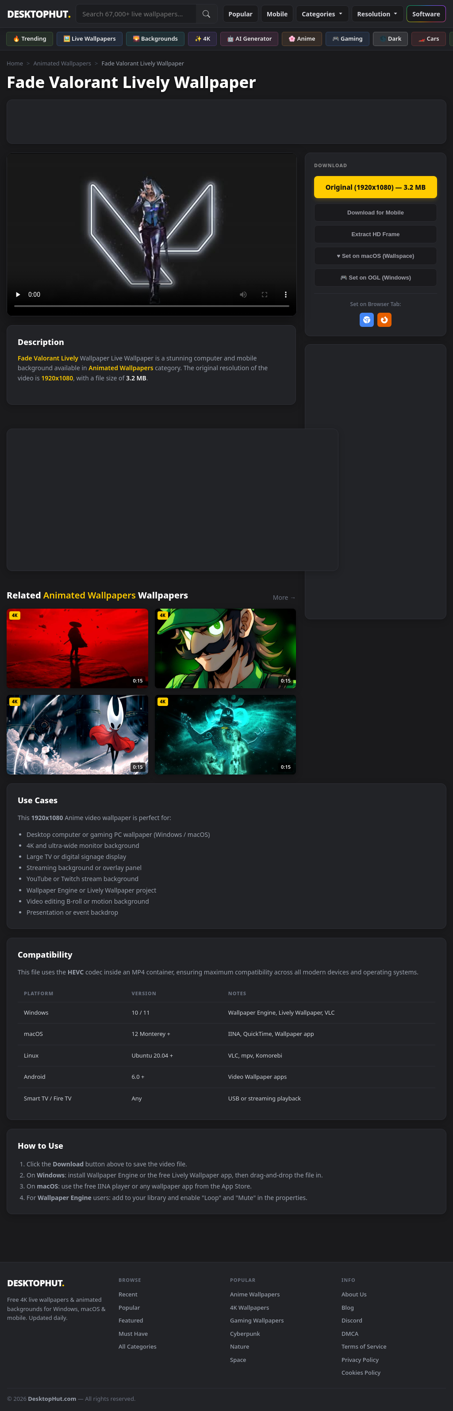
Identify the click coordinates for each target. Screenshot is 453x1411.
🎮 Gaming (347, 38)
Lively (69, 358)
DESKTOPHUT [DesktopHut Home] (38, 14)
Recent (128, 1294)
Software (426, 14)
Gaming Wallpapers (257, 1320)
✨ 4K (202, 38)
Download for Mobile (375, 212)
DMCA (350, 1334)
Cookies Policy (361, 1372)
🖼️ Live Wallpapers (89, 38)
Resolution (378, 14)
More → (284, 597)
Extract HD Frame (375, 234)
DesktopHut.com (52, 1399)
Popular (241, 14)
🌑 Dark (391, 38)
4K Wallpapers (249, 1307)
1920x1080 (57, 378)
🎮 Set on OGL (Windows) (375, 277)
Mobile (277, 14)
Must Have (133, 1334)
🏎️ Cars (428, 38)
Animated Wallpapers (62, 63)
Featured (131, 1320)
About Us (354, 1294)
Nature (239, 1346)
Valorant (46, 358)
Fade (25, 358)
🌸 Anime (301, 38)
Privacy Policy (360, 1360)
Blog (348, 1307)
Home (15, 63)
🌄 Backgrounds (155, 38)
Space (238, 1360)
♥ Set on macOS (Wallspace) (376, 256)
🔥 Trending (29, 38)
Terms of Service (364, 1346)
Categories (322, 14)
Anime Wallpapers (255, 1294)
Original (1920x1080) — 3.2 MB (376, 187)
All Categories (138, 1346)
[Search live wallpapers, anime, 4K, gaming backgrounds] (136, 13)
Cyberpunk (245, 1334)
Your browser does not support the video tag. (151, 234)
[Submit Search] (206, 13)
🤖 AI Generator (249, 38)
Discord (352, 1320)
